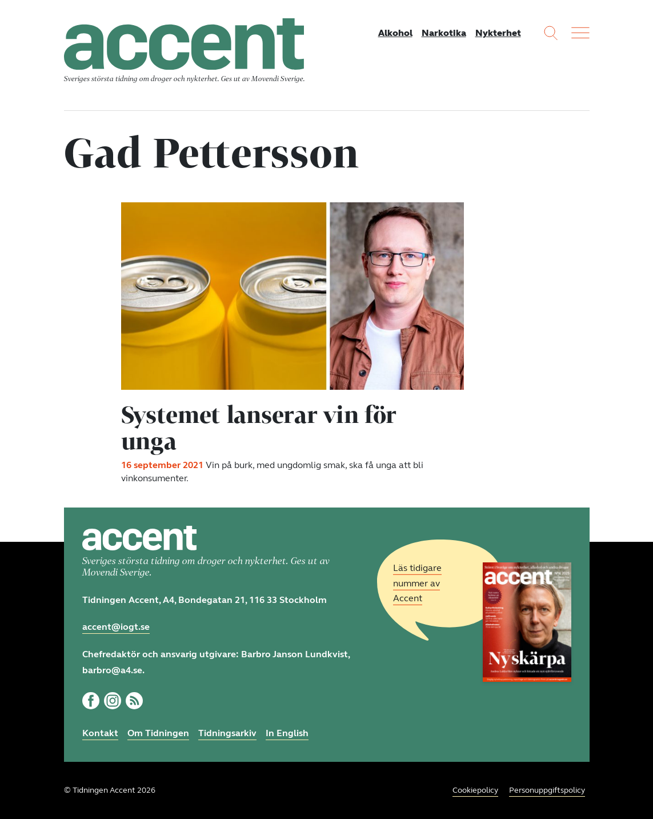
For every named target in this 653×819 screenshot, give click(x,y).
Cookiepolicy (475, 790)
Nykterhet (498, 32)
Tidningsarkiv (227, 733)
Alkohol (395, 32)
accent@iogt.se (116, 626)
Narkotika (444, 32)
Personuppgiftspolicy (547, 790)
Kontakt (100, 733)
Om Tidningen (158, 733)
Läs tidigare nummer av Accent (417, 583)
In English (287, 733)
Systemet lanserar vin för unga (259, 427)
